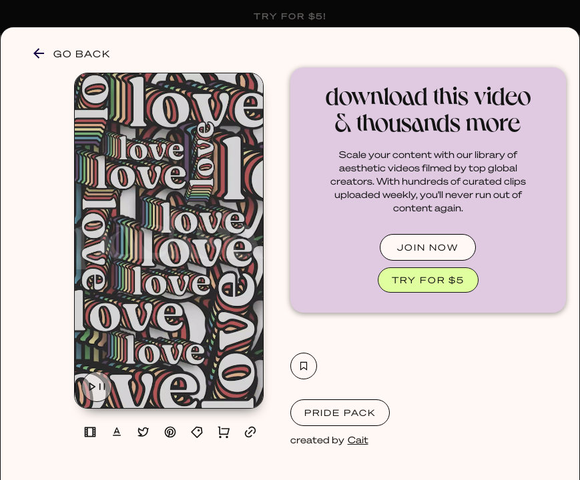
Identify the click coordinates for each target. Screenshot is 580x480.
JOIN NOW (428, 247)
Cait (358, 439)
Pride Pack (340, 412)
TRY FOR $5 (428, 279)
